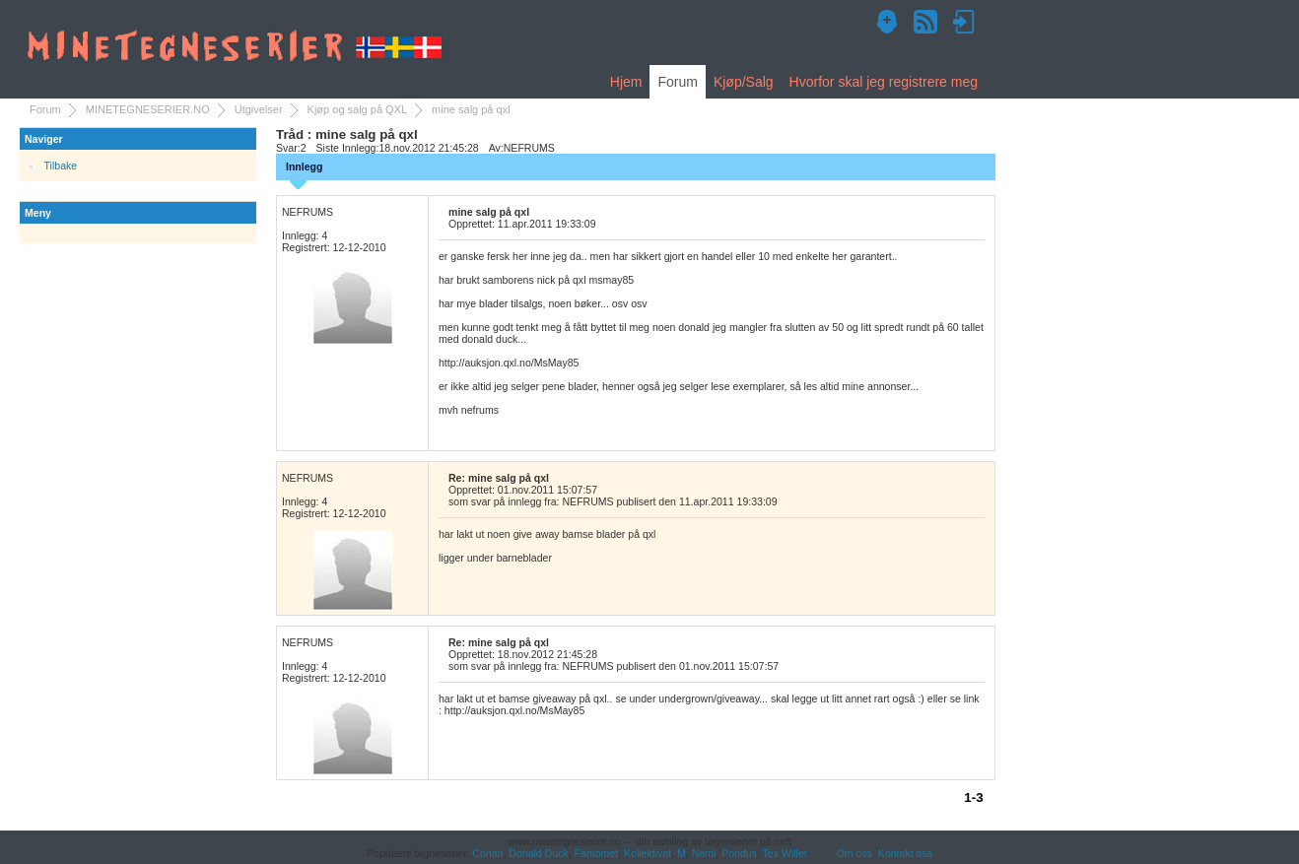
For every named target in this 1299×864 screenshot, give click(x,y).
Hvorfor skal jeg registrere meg (883, 82)
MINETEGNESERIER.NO (148, 109)
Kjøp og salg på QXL (358, 109)
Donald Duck (538, 853)
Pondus (739, 853)
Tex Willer (785, 853)
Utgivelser (259, 109)
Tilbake (61, 165)
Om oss (854, 853)
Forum (677, 82)
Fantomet (597, 853)
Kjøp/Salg (744, 82)
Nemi (704, 853)
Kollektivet (647, 853)
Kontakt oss (905, 853)
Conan (487, 853)
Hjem (626, 82)
